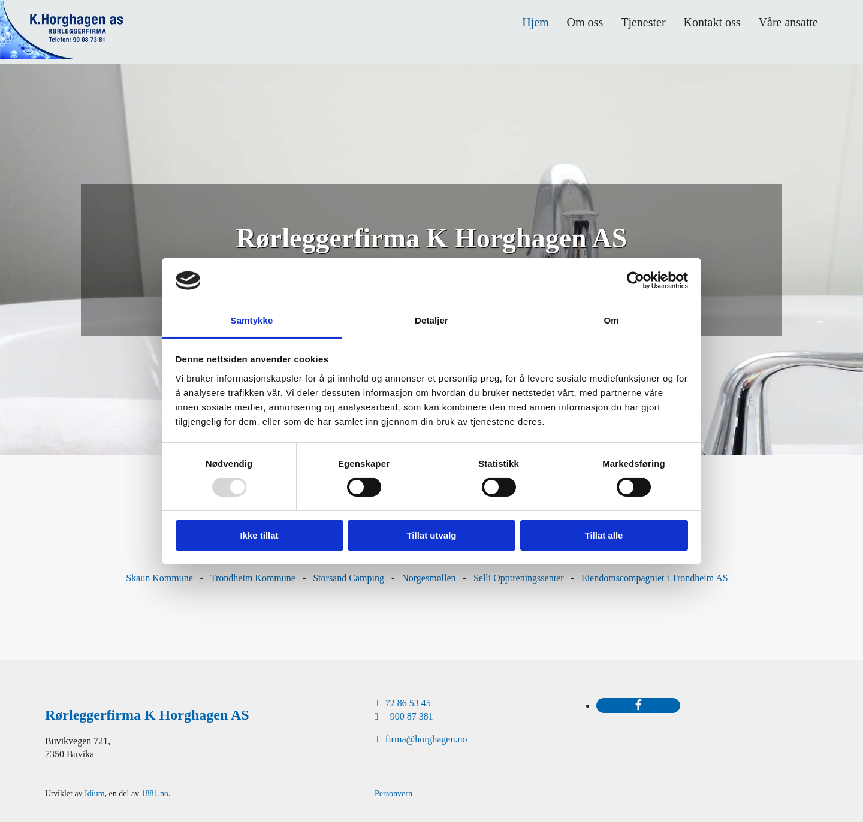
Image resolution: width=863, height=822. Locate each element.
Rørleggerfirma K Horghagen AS (147, 715)
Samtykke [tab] (252, 320)
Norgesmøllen (428, 578)
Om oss (585, 22)
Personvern (393, 793)
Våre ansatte (788, 22)
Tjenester (643, 22)
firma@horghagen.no (426, 739)
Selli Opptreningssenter (518, 578)
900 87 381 (411, 716)
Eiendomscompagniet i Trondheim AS (654, 578)
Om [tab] (611, 320)
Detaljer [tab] (431, 320)
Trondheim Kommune (252, 578)
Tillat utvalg (431, 535)
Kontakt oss (712, 22)
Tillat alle (604, 535)
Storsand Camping (348, 578)
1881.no (155, 793)
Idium (94, 793)
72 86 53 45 (408, 703)
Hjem (535, 22)
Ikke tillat (259, 535)
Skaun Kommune (159, 578)
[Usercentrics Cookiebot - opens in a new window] (635, 280)
